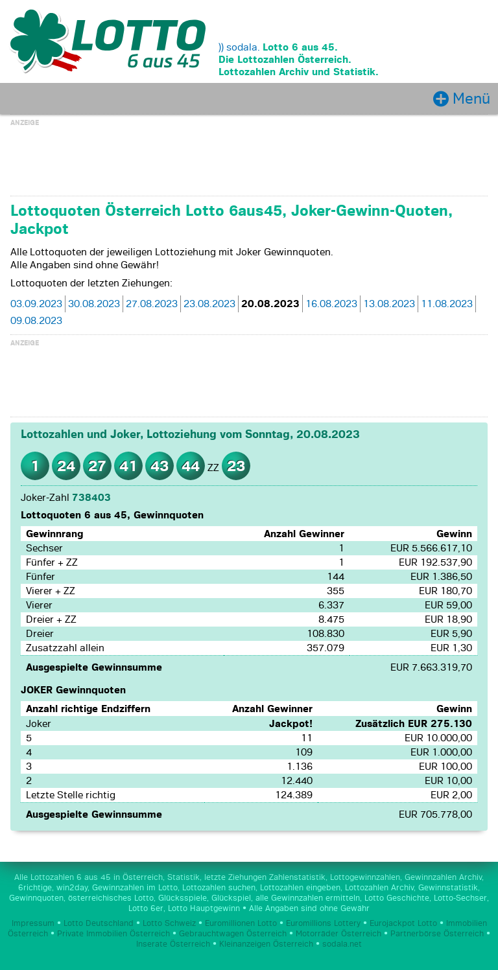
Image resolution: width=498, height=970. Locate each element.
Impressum (33, 923)
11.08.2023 (447, 304)
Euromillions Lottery (323, 923)
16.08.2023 (331, 304)
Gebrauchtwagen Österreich (233, 933)
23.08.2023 (209, 304)
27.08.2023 (152, 304)
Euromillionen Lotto (241, 923)
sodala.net (342, 944)
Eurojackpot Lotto (403, 923)
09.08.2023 (36, 321)
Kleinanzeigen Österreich (266, 944)
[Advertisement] (249, 159)
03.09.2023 (36, 304)
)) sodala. (239, 47)
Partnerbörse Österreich (437, 933)
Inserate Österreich (173, 944)
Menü (471, 98)
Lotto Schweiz (169, 923)
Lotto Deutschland (99, 923)
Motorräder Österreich (338, 933)
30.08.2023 (94, 304)
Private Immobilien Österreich (113, 933)
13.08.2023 (389, 304)
